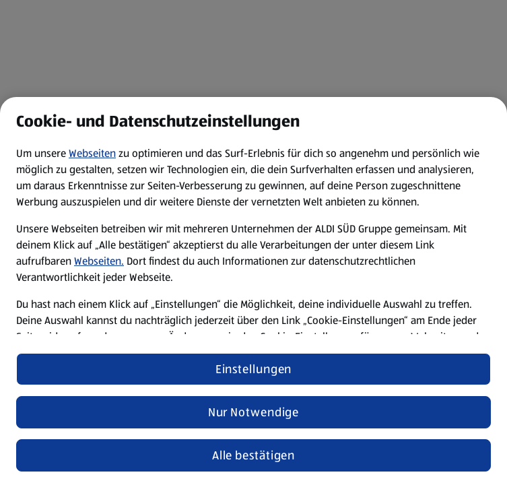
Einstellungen (253, 369)
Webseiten (92, 153)
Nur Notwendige (254, 412)
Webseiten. (99, 261)
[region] (253, 291)
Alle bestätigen (254, 455)
